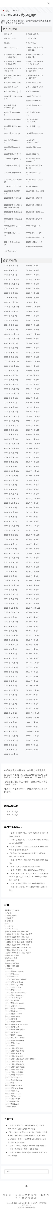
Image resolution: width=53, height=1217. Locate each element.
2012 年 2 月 (9, 658)
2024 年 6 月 (9, 320)
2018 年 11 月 (31, 471)
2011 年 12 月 (9, 663)
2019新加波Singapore (12, 226)
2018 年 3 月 (31, 489)
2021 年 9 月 (31, 393)
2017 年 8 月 (9, 507)
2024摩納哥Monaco (33, 237)
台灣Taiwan (30, 91)
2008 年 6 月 (9, 745)
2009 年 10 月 (31, 717)
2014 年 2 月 (9, 603)
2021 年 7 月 (31, 398)
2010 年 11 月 (9, 690)
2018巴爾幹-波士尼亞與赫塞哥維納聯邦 (21, 1059)
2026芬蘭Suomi (13, 1104)
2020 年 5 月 (31, 430)
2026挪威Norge (13, 1101)
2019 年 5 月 (31, 457)
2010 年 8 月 (31, 695)
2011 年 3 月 (31, 681)
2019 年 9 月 (31, 448)
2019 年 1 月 (31, 466)
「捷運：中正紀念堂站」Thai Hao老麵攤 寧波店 (27, 883)
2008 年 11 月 (9, 736)
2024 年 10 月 (9, 311)
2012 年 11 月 (31, 635)
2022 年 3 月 (31, 380)
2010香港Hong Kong (34, 105)
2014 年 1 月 (31, 603)
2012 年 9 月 (31, 640)
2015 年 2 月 (9, 576)
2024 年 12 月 (9, 307)
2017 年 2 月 (9, 521)
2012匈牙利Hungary (34, 126)
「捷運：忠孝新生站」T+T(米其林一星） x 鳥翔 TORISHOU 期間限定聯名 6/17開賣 (26, 1127)
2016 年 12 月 (9, 526)
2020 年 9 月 (31, 421)
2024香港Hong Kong (12, 242)
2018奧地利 (30, 186)
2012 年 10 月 (9, 640)
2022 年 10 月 (9, 366)
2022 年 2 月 (9, 384)
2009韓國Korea (32, 101)
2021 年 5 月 (31, 403)
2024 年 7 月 (31, 316)
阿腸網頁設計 (30, 1207)
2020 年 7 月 (31, 425)
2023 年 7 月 (31, 343)
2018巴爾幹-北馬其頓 (34, 219)
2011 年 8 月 (9, 672)
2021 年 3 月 (31, 407)
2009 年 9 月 (9, 722)
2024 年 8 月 (9, 316)
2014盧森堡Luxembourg (16, 1008)
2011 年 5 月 (31, 676)
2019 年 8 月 (9, 453)
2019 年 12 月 (9, 444)
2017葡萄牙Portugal (34, 172)
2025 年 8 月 (9, 288)
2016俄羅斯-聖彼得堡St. (16, 1030)
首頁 (7, 11)
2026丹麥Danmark (14, 1096)
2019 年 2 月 (9, 466)
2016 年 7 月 (31, 535)
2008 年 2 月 (31, 749)
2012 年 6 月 (9, 649)
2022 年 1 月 (31, 384)
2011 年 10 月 (9, 667)
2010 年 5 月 (9, 704)
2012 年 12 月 (9, 635)
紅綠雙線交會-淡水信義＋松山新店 (19, 934)
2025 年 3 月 (31, 298)
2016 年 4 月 (9, 544)
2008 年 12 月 (31, 731)
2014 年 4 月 (9, 599)
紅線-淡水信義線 (10, 82)
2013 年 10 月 (9, 612)
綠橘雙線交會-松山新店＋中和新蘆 (19, 942)
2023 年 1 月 (31, 357)
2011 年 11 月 (31, 663)
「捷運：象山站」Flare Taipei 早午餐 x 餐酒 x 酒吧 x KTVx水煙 (27, 1154)
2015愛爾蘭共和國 (11, 154)
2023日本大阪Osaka (12, 233)
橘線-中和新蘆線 (10, 91)
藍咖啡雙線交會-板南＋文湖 (17, 950)
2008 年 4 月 (9, 749)
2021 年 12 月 (9, 389)
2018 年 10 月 (9, 476)
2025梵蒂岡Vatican (33, 246)
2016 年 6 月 (9, 539)
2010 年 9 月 (9, 695)
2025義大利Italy (32, 242)
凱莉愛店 (7, 38)
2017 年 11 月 (31, 498)
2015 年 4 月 (9, 571)
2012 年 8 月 (9, 644)
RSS (27, 1186)
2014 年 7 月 (31, 590)
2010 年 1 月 (9, 713)
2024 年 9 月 (31, 311)
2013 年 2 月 (9, 631)
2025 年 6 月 (9, 293)
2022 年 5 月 (31, 375)
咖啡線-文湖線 (31, 82)
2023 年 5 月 (31, 348)
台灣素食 (29, 38)
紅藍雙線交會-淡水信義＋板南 (18, 931)
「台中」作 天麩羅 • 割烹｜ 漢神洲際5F (23, 1149)
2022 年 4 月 (9, 380)
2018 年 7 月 (31, 480)
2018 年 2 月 (9, 494)
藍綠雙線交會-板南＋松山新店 (18, 937)
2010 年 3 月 (9, 708)
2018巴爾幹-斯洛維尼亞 (13, 212)
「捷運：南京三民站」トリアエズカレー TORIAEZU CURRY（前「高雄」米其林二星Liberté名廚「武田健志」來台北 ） (29, 876)
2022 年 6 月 (9, 375)
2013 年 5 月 (31, 622)
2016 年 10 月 (9, 530)
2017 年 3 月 (31, 517)
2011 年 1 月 (31, 686)
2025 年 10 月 (9, 284)
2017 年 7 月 (31, 507)
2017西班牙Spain (11, 172)
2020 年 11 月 (31, 416)
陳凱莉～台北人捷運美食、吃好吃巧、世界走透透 (26, 4)
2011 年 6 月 (9, 676)
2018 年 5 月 (31, 485)
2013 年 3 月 (31, 626)
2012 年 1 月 (31, 658)
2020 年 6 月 (9, 430)
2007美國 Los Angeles (13, 96)
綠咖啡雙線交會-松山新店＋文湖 (19, 953)
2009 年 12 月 (31, 713)
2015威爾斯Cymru (11, 159)
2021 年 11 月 (31, 389)
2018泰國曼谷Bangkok (34, 179)
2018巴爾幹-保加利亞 (34, 198)
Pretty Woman (9, 48)
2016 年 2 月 (9, 549)
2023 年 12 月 (9, 334)
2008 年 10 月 (31, 736)
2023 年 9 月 (31, 339)
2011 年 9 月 (31, 667)
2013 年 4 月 (9, 626)
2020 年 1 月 (31, 439)
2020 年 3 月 (31, 434)
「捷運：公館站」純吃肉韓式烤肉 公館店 (24, 867)
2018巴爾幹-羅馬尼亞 (12, 191)
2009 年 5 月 (9, 727)
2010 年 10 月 (31, 690)
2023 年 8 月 (9, 343)
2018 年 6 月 (9, 485)
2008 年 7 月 (31, 740)
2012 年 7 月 (31, 644)
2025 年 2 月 (9, 302)
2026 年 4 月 (9, 270)
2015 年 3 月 (31, 571)
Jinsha (28, 1205)
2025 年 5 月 (31, 293)
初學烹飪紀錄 (31, 34)
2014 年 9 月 (31, 585)
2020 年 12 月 (9, 416)
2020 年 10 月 (9, 421)
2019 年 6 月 (9, 457)
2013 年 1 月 (31, 631)
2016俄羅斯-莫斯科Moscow (17, 1024)
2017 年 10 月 (9, 503)
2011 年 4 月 (9, 681)
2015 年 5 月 (31, 567)
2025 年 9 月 (31, 284)
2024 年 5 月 (31, 320)
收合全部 (16, 910)
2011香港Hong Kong (12, 112)
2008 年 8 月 (9, 740)
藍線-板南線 (8, 87)
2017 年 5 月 (31, 512)
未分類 (6, 34)
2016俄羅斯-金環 (10, 165)
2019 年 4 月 (9, 462)
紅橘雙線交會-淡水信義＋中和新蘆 (19, 939)
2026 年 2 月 (9, 275)
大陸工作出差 (9, 251)
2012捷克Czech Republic (16, 992)
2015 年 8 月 (9, 562)
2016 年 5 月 (31, 539)
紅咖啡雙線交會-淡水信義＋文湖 (19, 947)
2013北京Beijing (10, 133)
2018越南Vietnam (11, 186)
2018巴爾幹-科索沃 (11, 198)
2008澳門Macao (32, 96)
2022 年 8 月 (9, 371)
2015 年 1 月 (31, 576)
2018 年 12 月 (9, 471)
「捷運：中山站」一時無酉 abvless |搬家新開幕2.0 (27, 1146)
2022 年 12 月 (9, 361)
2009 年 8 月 (31, 722)
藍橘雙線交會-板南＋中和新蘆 (18, 945)
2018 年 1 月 (31, 494)
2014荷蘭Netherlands (34, 133)
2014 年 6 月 (9, 594)
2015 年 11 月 (31, 553)
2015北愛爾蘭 (31, 154)
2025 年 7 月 (31, 288)
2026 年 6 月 (9, 266)
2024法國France (32, 233)
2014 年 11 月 (31, 581)
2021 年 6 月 (9, 403)
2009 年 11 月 (9, 717)
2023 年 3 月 (31, 352)
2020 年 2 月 (9, 439)
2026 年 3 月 (31, 270)
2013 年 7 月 (31, 617)
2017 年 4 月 (9, 517)
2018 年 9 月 (31, 476)
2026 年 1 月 (31, 275)
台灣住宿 (29, 43)
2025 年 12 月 (9, 279)
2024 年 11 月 (31, 307)
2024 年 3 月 (31, 325)
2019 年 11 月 (31, 444)
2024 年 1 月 (31, 329)
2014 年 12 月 (9, 581)
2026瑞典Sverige (13, 1099)
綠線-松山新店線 (32, 87)
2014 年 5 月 (31, 594)
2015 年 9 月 (31, 558)
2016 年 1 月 (31, 549)
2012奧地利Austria (11, 119)
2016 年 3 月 (31, 544)
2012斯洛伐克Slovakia (13, 126)
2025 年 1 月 (31, 302)
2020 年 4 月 (9, 434)
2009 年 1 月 (9, 731)
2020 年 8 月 (9, 425)
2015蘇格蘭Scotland (12, 147)
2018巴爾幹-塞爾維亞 (34, 205)
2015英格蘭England (33, 147)
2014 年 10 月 (9, 585)
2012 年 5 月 (31, 649)
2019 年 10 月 (9, 448)
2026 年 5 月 (31, 266)
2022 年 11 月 (31, 361)
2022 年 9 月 (31, 366)
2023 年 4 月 (9, 352)
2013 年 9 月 (31, 612)
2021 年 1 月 (31, 412)
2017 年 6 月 (9, 512)
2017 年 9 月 (31, 503)
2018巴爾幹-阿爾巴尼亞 (13, 219)
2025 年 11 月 (31, 279)
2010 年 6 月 (31, 699)
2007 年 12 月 (9, 754)
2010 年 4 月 (31, 704)
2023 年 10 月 (9, 339)
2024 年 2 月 (9, 329)
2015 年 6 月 (9, 567)
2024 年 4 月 (9, 325)
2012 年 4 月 (9, 654)
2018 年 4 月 (9, 489)
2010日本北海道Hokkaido (16, 979)
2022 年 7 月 (31, 371)
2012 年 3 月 (31, 654)
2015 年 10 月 (9, 558)
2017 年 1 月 (31, 521)
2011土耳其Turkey (33, 112)
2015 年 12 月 (9, 553)
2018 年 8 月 (9, 480)
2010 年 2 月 (31, 708)
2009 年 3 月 (31, 727)
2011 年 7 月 (31, 672)
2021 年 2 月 (9, 412)
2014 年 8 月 (9, 590)
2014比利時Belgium (12, 140)
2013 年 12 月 (9, 608)
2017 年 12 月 (9, 498)
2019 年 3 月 (31, 462)
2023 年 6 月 (9, 348)
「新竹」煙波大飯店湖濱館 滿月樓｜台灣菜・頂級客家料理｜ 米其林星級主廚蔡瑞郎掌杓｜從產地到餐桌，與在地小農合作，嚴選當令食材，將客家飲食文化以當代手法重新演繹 (27, 1137)
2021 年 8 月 (9, 398)
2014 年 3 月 (31, 599)
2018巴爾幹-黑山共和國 (35, 191)
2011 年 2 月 (9, 686)
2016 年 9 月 (31, 530)
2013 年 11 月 (31, 608)
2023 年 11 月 (31, 334)
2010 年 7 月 (9, 699)
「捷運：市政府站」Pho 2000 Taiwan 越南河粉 (27, 870)
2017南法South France (13, 179)
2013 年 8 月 (9, 617)
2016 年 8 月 (9, 535)
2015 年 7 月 (31, 562)
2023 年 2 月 (9, 357)
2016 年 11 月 (31, 526)
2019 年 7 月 (31, 453)
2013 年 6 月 (9, 622)
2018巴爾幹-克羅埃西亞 (35, 212)
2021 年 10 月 (9, 393)
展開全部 (7, 910)
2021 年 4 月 (9, 407)
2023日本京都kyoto (33, 226)
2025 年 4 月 (9, 298)
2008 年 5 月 (31, 745)
